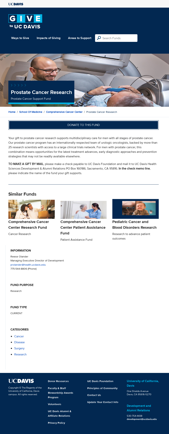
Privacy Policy (56, 423)
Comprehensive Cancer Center (64, 112)
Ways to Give (20, 38)
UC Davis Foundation (100, 381)
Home (11, 112)
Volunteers (54, 404)
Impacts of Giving (48, 38)
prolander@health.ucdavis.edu (28, 265)
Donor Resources (58, 381)
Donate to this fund (83, 125)
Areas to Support (79, 38)
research (20, 354)
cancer (19, 336)
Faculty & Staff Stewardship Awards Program (60, 392)
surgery (19, 348)
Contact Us (94, 395)
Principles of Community (102, 388)
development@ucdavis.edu (142, 419)
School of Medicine (30, 112)
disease (19, 342)
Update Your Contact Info (102, 402)
